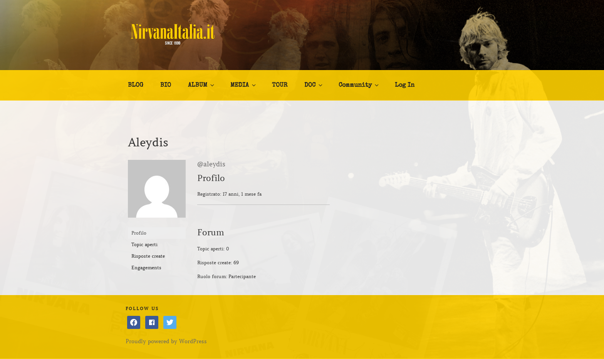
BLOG (135, 85)
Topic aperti (144, 244)
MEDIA (243, 85)
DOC (314, 85)
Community (359, 85)
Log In (404, 85)
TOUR (279, 85)
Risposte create (148, 256)
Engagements (146, 267)
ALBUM (201, 85)
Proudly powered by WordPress (166, 341)
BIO (165, 85)
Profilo (138, 233)
